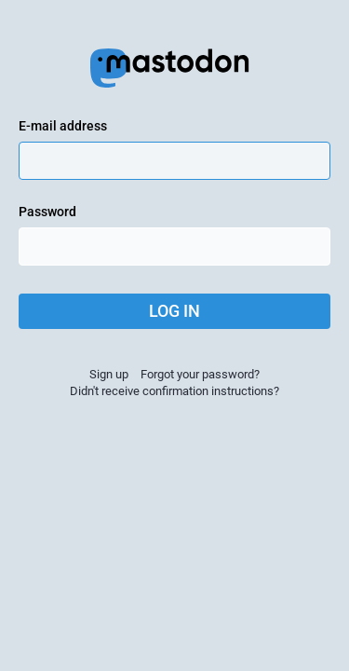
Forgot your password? (200, 374)
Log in (174, 311)
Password (47, 211)
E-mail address (63, 125)
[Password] (174, 246)
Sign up (108, 374)
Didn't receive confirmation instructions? (174, 391)
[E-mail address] (174, 161)
